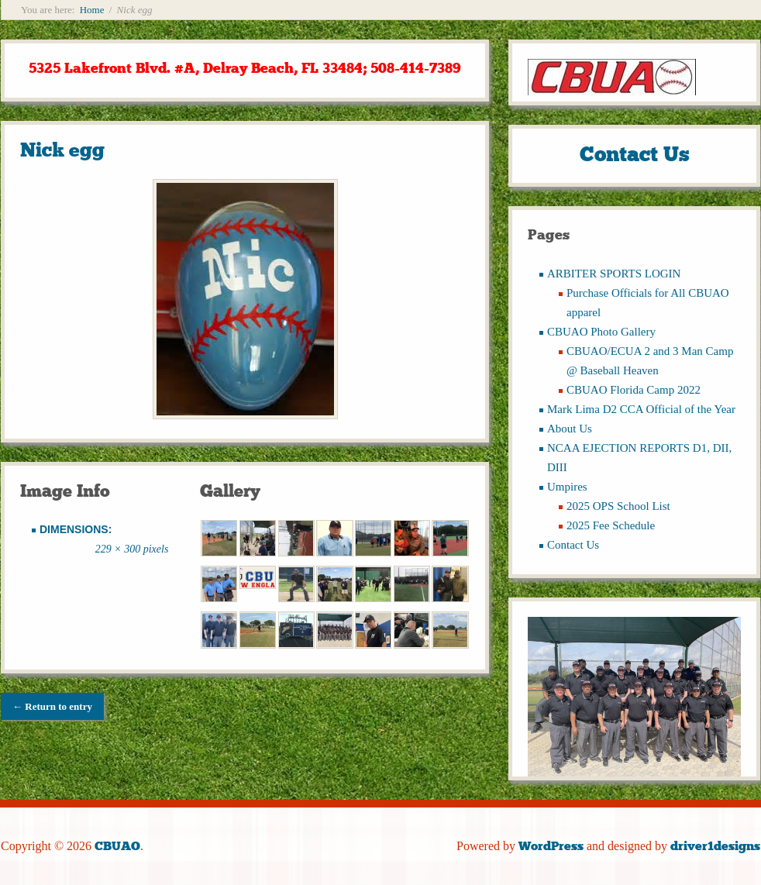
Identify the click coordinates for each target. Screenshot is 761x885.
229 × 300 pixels (132, 549)
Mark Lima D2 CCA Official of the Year (641, 409)
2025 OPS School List (618, 506)
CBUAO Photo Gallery (601, 331)
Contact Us (573, 545)
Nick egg (62, 150)
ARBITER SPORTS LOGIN (613, 273)
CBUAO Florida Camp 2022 (633, 390)
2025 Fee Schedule (610, 525)
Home (92, 9)
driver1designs (715, 846)
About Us (569, 428)
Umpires (567, 486)
